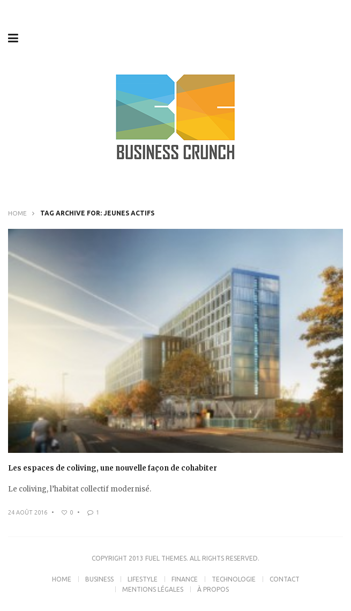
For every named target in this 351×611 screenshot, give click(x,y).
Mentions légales (152, 589)
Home (17, 213)
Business (99, 579)
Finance (184, 579)
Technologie (234, 579)
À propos (213, 589)
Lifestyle (143, 579)
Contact (285, 579)
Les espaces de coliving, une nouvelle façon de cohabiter (112, 468)
